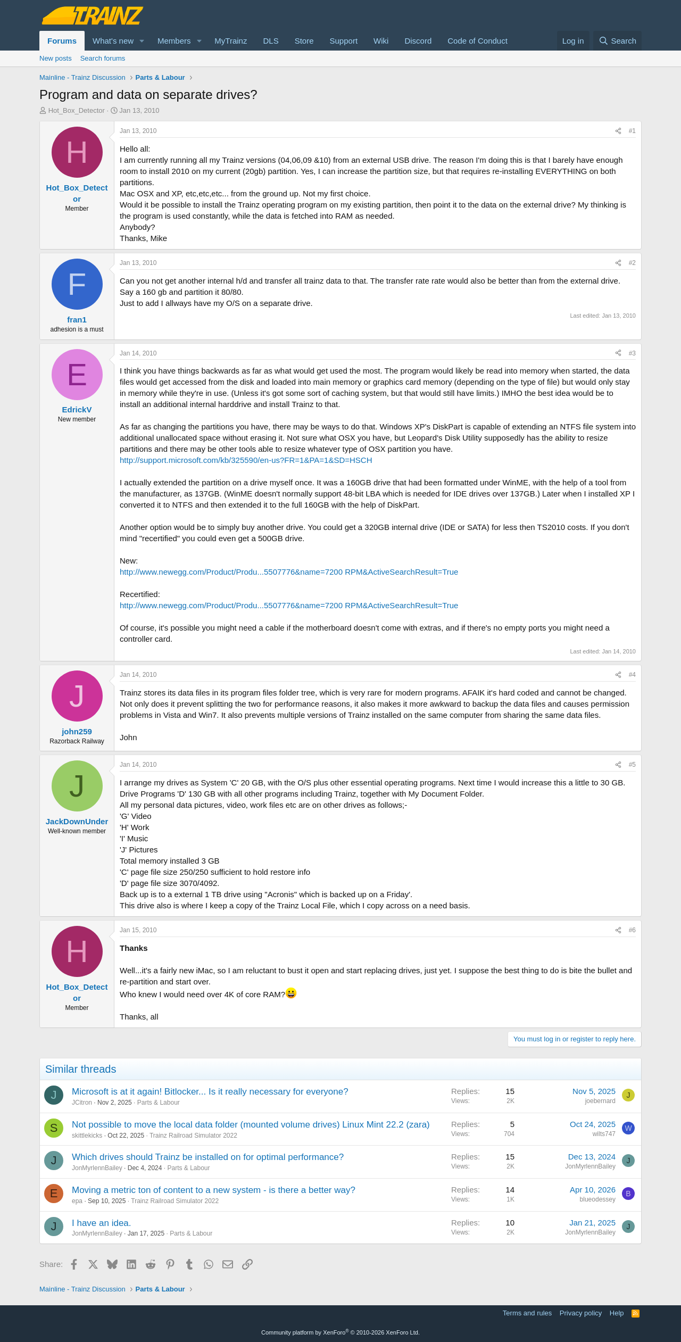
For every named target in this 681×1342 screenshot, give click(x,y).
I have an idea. (101, 1223)
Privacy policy (581, 1313)
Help (617, 1313)
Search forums (103, 58)
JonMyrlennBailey (97, 1168)
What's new (113, 40)
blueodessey (598, 1199)
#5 (632, 764)
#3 (632, 353)
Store (304, 40)
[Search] (617, 41)
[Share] (618, 131)
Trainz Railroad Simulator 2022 (193, 1135)
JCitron (82, 1102)
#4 (632, 674)
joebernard (600, 1101)
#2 (632, 263)
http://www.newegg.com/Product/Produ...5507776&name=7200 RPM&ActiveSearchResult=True (289, 571)
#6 (632, 930)
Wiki (380, 40)
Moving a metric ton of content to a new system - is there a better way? (213, 1190)
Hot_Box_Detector (76, 110)
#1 (632, 131)
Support (344, 40)
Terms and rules (527, 1313)
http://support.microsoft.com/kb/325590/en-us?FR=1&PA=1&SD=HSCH (246, 460)
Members (174, 40)
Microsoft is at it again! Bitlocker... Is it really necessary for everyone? (210, 1092)
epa (77, 1201)
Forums (62, 40)
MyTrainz (230, 40)
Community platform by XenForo (340, 1332)
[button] (142, 41)
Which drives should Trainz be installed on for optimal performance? (208, 1157)
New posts (55, 58)
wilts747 (604, 1134)
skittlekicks (87, 1135)
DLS (270, 40)
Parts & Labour (158, 1102)
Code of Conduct (477, 40)
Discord (417, 40)
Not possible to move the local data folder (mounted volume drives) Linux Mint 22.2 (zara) (251, 1125)
